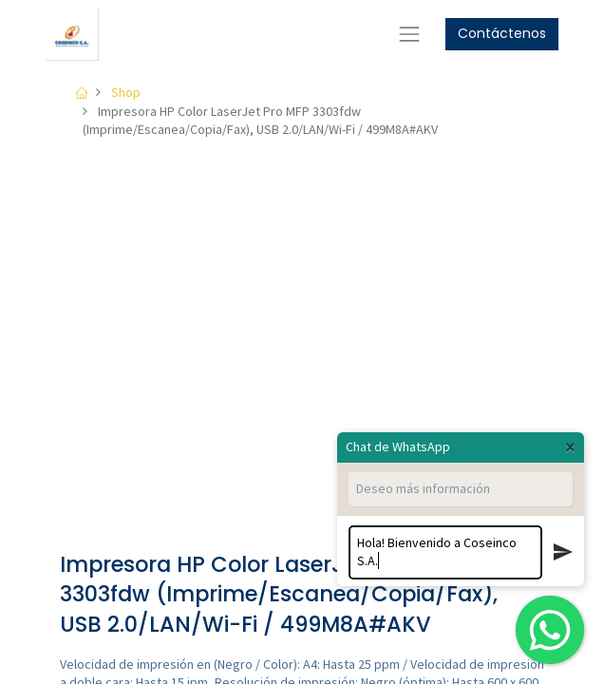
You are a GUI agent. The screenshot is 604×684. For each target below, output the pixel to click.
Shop (126, 92)
